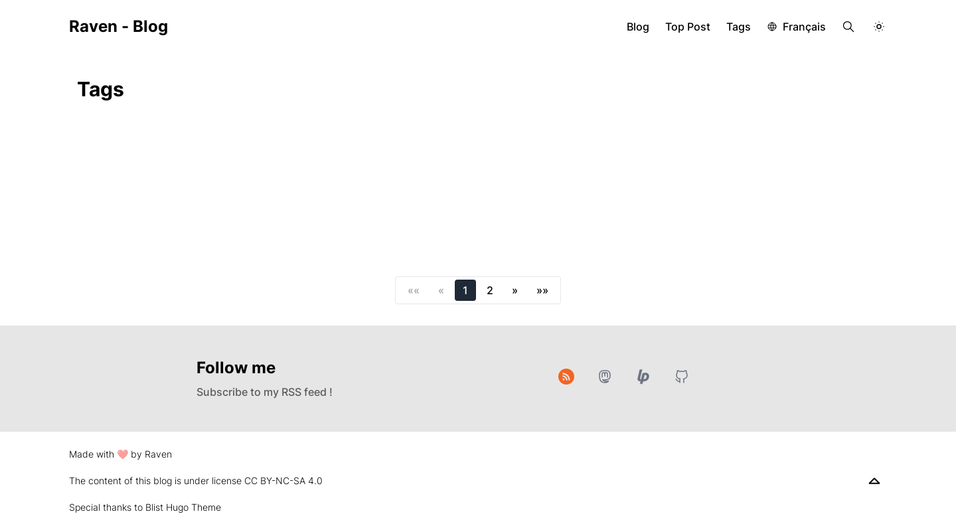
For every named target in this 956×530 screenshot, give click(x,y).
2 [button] (490, 290)
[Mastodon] (605, 377)
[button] (414, 290)
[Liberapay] (643, 377)
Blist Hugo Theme (183, 507)
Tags (738, 26)
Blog (638, 26)
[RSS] (566, 377)
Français (804, 26)
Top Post (687, 26)
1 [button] (465, 290)
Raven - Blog (118, 26)
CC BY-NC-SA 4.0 (283, 480)
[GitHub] (682, 377)
